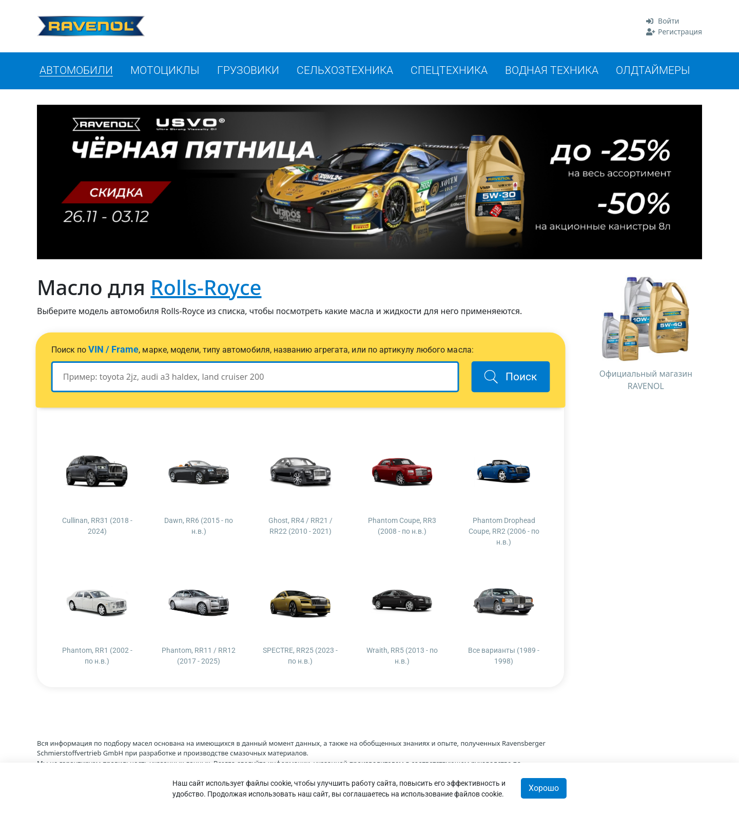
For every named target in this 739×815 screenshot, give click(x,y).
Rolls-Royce (205, 287)
